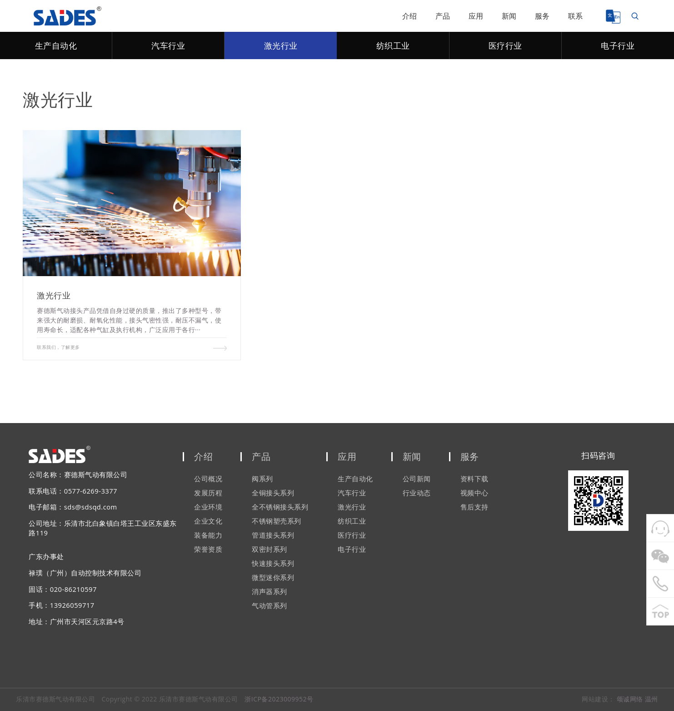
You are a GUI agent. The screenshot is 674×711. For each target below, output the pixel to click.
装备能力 (208, 535)
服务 (542, 16)
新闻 (509, 16)
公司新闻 (417, 479)
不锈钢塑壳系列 (276, 521)
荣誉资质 (208, 549)
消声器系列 (269, 591)
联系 (575, 16)
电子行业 (617, 45)
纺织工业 (393, 45)
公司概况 (208, 479)
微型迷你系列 (273, 577)
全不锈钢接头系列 (280, 507)
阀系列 (262, 479)
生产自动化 (56, 45)
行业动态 (417, 493)
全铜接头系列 (273, 493)
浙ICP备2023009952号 (279, 699)
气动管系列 (269, 606)
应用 (476, 16)
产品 (442, 16)
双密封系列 (269, 549)
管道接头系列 (273, 535)
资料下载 (474, 479)
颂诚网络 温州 (637, 699)
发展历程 (208, 493)
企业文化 (208, 521)
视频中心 (474, 493)
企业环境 (208, 507)
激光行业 (281, 45)
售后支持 (474, 507)
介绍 (409, 16)
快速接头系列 (273, 563)
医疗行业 (505, 45)
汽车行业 (168, 45)
